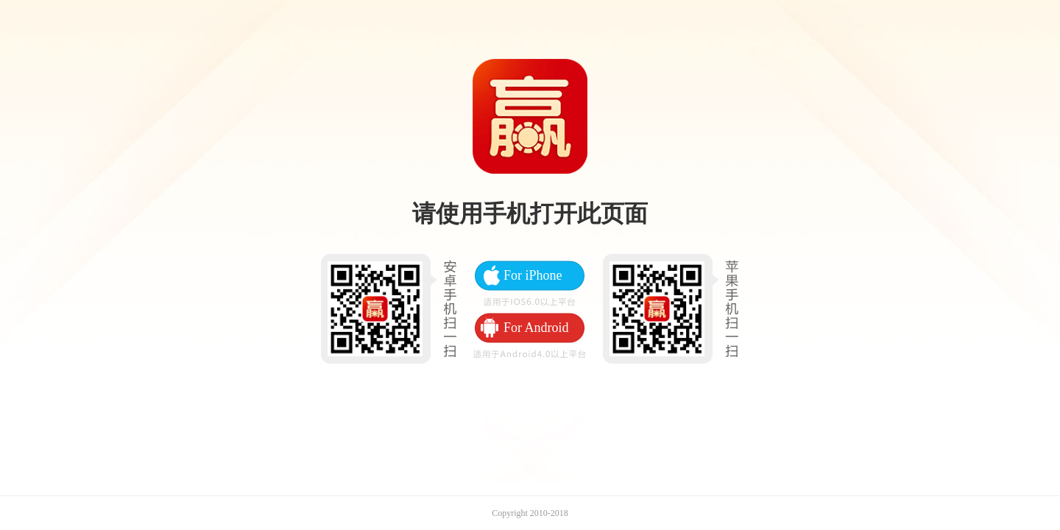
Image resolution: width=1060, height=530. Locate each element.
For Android (536, 327)
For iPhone (533, 275)
